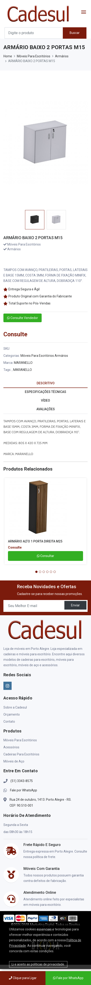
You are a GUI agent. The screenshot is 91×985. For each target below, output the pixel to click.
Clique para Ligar (23, 978)
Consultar (45, 556)
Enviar (75, 605)
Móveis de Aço (13, 761)
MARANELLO (23, 363)
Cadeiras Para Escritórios (21, 754)
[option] (34, 219)
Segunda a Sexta (15, 825)
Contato (9, 721)
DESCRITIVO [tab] (46, 383)
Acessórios (11, 747)
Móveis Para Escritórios (33, 56)
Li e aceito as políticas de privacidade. (38, 964)
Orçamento (11, 714)
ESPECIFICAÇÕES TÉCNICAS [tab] (45, 392)
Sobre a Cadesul (15, 707)
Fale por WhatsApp (23, 790)
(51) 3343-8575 (21, 781)
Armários (61, 56)
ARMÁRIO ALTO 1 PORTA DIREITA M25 (35, 541)
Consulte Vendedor (22, 318)
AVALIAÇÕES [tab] (45, 409)
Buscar (75, 33)
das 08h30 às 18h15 (17, 832)
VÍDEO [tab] (45, 400)
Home (7, 56)
